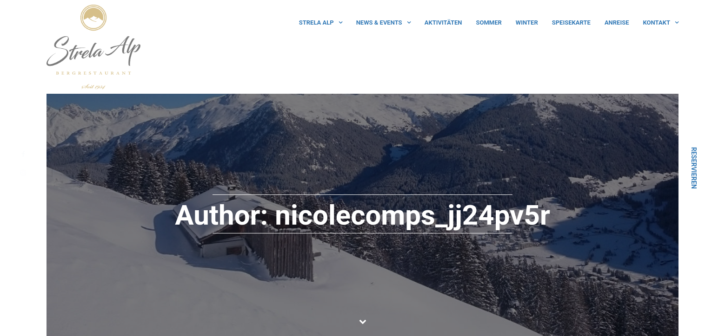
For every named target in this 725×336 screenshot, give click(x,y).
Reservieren (694, 168)
